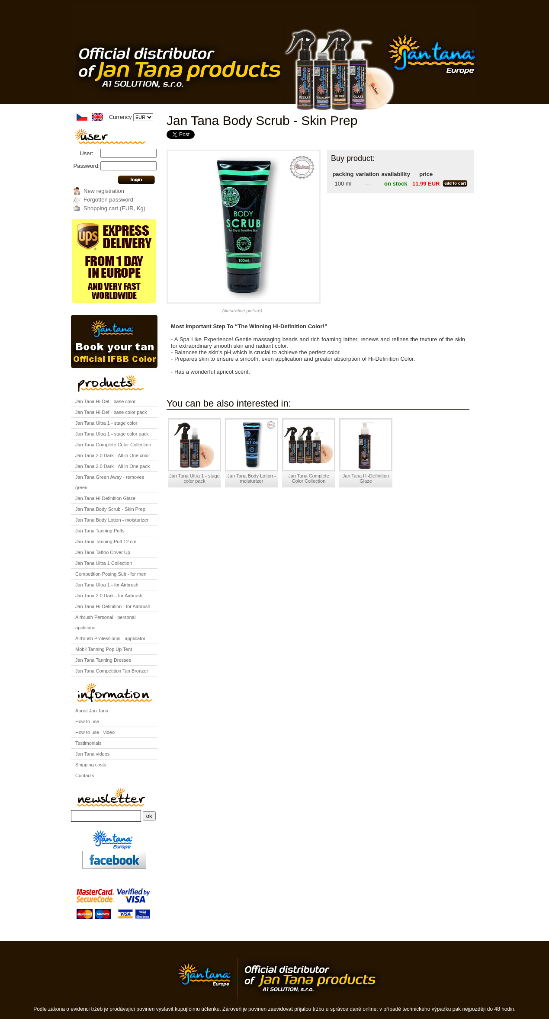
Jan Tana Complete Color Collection (113, 444)
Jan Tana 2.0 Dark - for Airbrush (108, 595)
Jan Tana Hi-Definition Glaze (105, 498)
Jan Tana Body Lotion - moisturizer (111, 519)
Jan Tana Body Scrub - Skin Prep (110, 509)
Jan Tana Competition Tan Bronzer (111, 670)
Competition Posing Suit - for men (110, 574)
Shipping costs (90, 764)
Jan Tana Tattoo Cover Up (102, 552)
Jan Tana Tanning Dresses (103, 660)
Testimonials (88, 743)
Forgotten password (108, 199)
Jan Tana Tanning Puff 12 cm (105, 541)
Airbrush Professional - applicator (110, 638)
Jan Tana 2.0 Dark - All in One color (112, 455)
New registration (103, 191)
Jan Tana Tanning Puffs (100, 530)
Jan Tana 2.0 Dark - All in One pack (112, 466)
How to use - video (95, 732)
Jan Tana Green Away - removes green (109, 482)
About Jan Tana (91, 710)
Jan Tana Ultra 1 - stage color (106, 423)
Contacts (84, 775)
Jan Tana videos (92, 753)
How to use (87, 721)
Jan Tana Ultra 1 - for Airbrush (106, 584)
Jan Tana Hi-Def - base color (105, 401)
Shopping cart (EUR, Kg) (114, 208)
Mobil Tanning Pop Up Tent (103, 649)
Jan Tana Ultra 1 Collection (103, 563)
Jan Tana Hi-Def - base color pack (111, 412)
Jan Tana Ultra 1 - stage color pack (112, 433)
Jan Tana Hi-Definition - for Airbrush (112, 606)
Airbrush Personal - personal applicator (105, 622)
